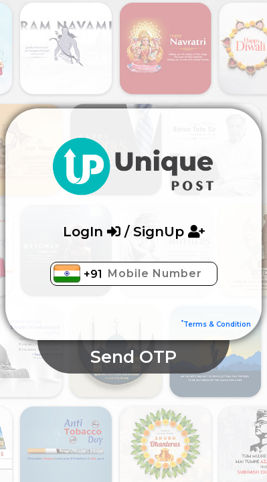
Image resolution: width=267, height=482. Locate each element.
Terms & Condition (216, 324)
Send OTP (133, 357)
